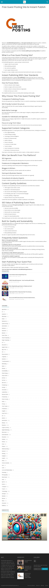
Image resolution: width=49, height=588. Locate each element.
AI (2, 311)
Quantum (4, 314)
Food (3, 444)
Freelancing (4, 385)
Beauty (3, 422)
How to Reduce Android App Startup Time (17, 274)
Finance (3, 446)
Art (2, 415)
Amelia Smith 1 (11, 299)
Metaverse (4, 321)
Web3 (3, 318)
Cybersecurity (5, 323)
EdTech (3, 377)
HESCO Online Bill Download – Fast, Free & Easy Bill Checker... (22, 280)
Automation (4, 326)
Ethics (3, 401)
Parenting (4, 472)
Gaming (3, 453)
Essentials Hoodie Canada (28, 561)
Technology (4, 491)
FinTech (3, 380)
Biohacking (4, 363)
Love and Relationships (7, 470)
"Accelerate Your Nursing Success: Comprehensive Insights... (28, 568)
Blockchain (4, 316)
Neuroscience (5, 354)
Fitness (3, 441)
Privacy (3, 403)
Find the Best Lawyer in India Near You (12, 538)
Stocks (3, 484)
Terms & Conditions (31, 585)
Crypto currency (5, 427)
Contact (46, 585)
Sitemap (42, 585)
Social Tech (4, 413)
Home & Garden (5, 463)
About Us (38, 585)
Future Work (4, 375)
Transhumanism (5, 361)
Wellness (4, 505)
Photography (5, 474)
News (3, 460)
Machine (3, 496)
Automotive (4, 420)
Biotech (3, 333)
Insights (3, 411)
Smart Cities (4, 335)
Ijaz (9, 282)
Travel (3, 489)
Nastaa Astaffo (11, 293)
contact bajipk (11, 287)
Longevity (4, 356)
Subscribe (45, 569)
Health (3, 458)
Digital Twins (5, 347)
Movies (3, 498)
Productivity (4, 396)
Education (4, 437)
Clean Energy (5, 373)
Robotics (4, 328)
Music (3, 500)
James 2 (10, 276)
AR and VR (4, 344)
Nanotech (4, 330)
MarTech (4, 382)
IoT (2, 342)
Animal (3, 418)
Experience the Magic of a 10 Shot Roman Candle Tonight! (28, 575)
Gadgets (4, 455)
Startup (3, 387)
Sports (3, 481)
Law (3, 465)
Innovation (4, 389)
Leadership (4, 392)
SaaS (3, 479)
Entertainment (5, 434)
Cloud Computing (5, 337)
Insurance (4, 503)
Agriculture (4, 309)
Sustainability (5, 370)
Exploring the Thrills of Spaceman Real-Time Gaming (20, 291)
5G (2, 351)
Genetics (4, 359)
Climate (3, 368)
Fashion (3, 439)
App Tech (4, 349)
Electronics (4, 432)
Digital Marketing (5, 429)
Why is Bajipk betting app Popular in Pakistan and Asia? (20, 286)
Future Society (5, 399)
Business (4, 425)
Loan (3, 467)
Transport (4, 486)
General (3, 451)
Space (3, 366)
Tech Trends (5, 406)
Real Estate (4, 477)
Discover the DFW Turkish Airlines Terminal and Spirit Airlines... (22, 297)
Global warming (5, 448)
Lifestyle (4, 493)
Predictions (4, 408)
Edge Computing (5, 340)
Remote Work (5, 394)
